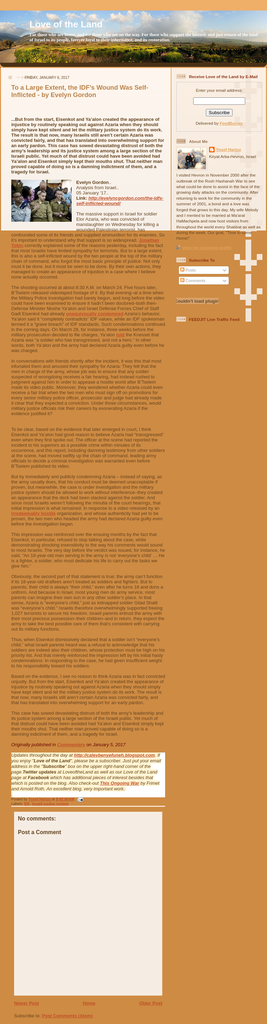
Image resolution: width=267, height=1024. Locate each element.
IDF (27, 804)
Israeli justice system (50, 804)
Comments (193, 280)
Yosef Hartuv (40, 799)
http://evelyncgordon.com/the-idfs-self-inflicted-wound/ (119, 200)
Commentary (71, 744)
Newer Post (26, 1003)
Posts (188, 270)
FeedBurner (231, 123)
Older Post (150, 1003)
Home (89, 1003)
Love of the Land (66, 24)
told (120, 334)
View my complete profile (207, 247)
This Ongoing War (119, 783)
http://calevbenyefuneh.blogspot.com (114, 755)
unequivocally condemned (94, 313)
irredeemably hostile (33, 513)
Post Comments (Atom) (67, 1015)
